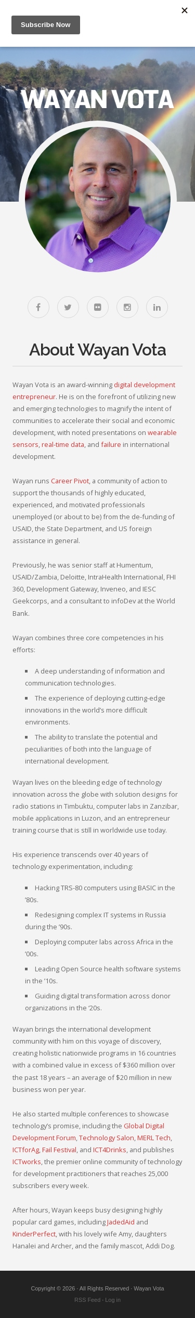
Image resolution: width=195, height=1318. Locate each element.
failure (111, 444)
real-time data (63, 444)
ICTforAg (25, 1149)
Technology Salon (106, 1137)
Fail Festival (59, 1149)
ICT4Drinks (109, 1149)
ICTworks (26, 1161)
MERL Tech (154, 1137)
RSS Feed (87, 1300)
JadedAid (121, 1222)
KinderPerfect (34, 1233)
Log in (113, 1300)
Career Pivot (70, 480)
